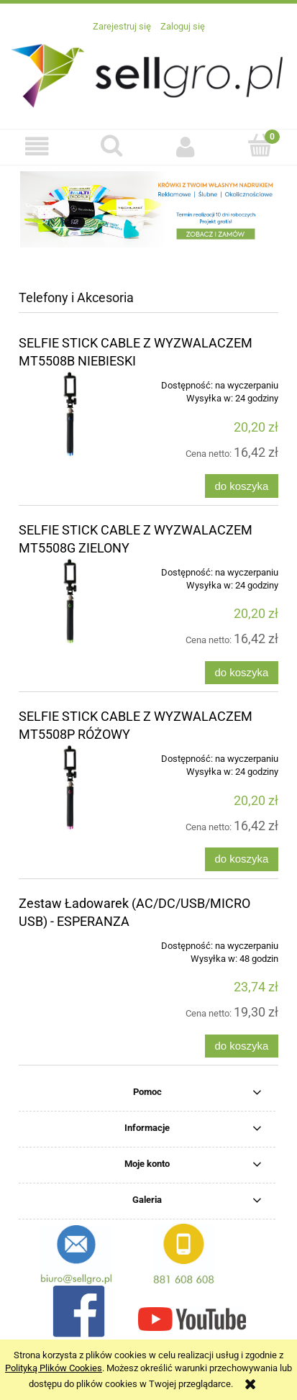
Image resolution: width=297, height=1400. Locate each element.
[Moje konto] (186, 146)
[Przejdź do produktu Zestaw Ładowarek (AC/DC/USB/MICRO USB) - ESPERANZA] (70, 941)
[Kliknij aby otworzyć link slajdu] (148, 209)
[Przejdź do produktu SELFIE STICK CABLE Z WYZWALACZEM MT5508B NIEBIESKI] (70, 414)
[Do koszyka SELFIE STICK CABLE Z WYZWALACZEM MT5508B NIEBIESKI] (241, 486)
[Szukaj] (111, 145)
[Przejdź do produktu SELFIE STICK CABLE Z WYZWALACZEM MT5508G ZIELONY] (70, 601)
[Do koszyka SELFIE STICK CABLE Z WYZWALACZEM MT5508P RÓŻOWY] (241, 859)
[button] (37, 146)
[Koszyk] (260, 145)
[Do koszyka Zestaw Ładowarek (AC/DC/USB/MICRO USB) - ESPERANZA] (241, 1046)
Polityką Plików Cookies (53, 1368)
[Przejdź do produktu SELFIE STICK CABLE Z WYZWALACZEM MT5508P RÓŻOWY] (70, 787)
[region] (148, 209)
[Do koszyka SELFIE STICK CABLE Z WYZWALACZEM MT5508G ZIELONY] (241, 673)
